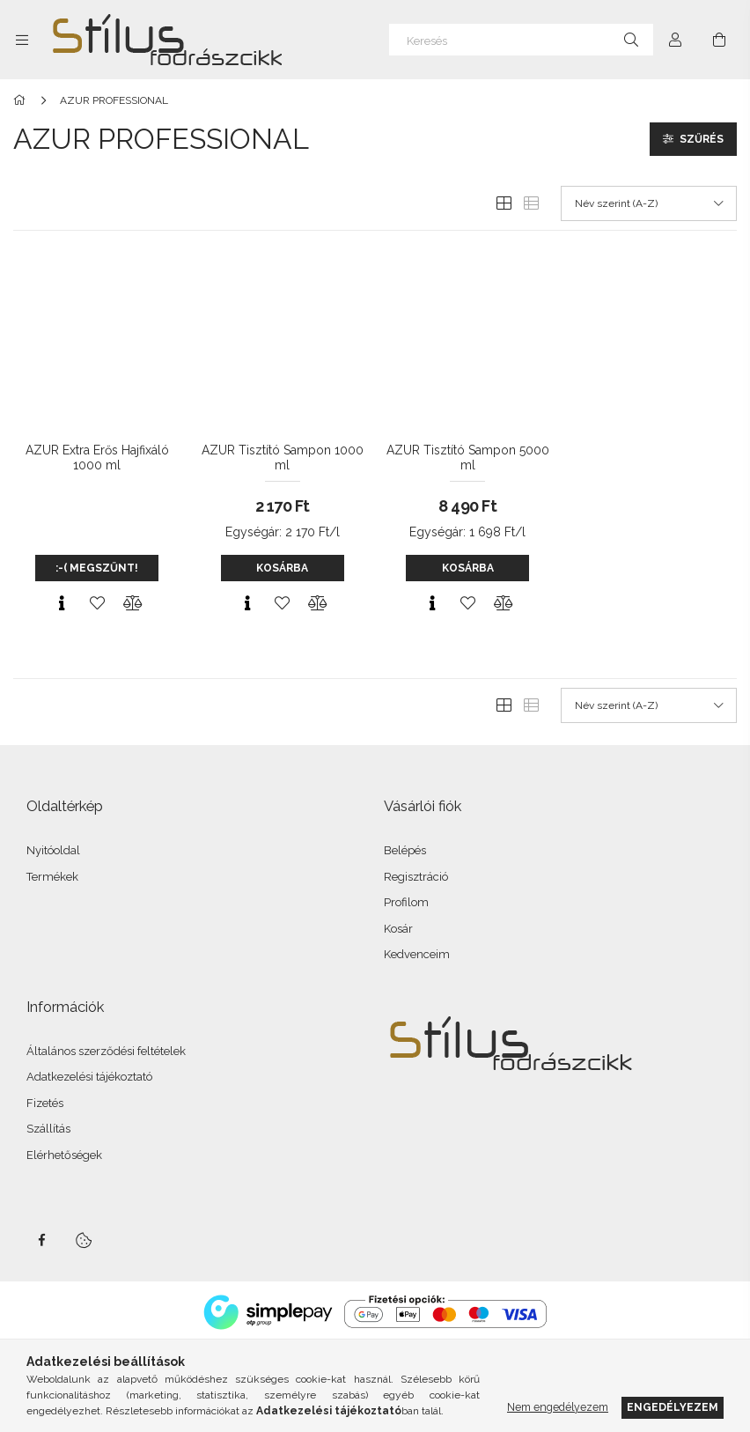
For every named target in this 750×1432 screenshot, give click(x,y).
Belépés (405, 851)
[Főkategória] (22, 101)
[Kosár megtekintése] (719, 39)
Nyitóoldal (53, 851)
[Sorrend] (649, 204)
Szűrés (702, 140)
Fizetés (44, 1104)
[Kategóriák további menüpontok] (22, 39)
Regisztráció (416, 877)
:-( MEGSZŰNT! (96, 569)
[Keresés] (521, 39)
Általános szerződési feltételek (106, 1052)
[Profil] (675, 39)
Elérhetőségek (64, 1156)
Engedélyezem (672, 1407)
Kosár (398, 929)
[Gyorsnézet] (61, 604)
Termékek (52, 877)
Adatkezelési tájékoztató (89, 1077)
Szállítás (48, 1129)
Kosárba (282, 569)
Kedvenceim (417, 955)
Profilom (406, 903)
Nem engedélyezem (557, 1407)
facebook (41, 1241)
